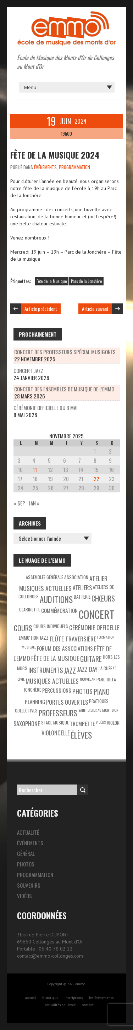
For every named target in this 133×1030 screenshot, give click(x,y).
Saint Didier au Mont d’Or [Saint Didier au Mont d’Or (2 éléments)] (98, 710)
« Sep (19, 503)
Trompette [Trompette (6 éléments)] (82, 723)
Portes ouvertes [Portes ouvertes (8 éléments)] (67, 702)
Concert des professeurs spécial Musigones (65, 352)
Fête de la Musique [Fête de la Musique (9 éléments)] (55, 658)
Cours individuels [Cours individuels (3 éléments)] (50, 626)
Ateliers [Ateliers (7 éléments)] (82, 588)
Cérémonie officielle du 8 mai (45, 408)
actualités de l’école (60, 1004)
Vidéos (24, 896)
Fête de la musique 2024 (55, 154)
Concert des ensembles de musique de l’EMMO (64, 389)
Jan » (33, 503)
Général (26, 853)
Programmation (74, 167)
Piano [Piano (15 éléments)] (102, 691)
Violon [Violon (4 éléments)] (113, 722)
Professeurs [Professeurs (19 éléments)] (58, 713)
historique (50, 997)
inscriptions (74, 997)
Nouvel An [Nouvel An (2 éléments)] (87, 679)
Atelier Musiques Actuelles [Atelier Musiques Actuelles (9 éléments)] (63, 583)
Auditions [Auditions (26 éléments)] (56, 599)
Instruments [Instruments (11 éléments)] (45, 670)
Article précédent (40, 308)
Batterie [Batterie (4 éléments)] (82, 596)
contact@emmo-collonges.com (50, 956)
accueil (30, 997)
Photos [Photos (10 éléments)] (82, 691)
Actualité (28, 832)
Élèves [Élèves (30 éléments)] (81, 735)
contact (88, 1004)
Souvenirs (28, 885)
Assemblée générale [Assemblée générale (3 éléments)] (44, 577)
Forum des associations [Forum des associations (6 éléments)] (65, 648)
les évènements (101, 997)
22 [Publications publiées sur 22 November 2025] (96, 479)
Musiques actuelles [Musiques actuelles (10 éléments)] (52, 681)
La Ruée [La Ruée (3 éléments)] (105, 668)
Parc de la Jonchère (86, 281)
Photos (25, 864)
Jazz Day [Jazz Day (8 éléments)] (87, 669)
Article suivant (95, 308)
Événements (45, 167)
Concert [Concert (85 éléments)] (96, 614)
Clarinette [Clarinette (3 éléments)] (29, 609)
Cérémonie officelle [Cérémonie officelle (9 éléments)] (94, 627)
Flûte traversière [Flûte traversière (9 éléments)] (73, 638)
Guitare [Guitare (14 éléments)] (91, 659)
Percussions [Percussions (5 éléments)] (56, 690)
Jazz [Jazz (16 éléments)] (70, 670)
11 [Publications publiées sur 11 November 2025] (35, 469)
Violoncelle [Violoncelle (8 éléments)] (55, 732)
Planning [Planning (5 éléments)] (35, 701)
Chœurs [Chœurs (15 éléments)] (103, 598)
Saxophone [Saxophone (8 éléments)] (26, 723)
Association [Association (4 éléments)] (76, 577)
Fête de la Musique (52, 281)
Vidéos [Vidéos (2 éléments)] (101, 722)
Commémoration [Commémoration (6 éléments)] (59, 610)
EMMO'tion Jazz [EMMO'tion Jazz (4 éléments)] (34, 637)
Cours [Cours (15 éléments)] (23, 628)
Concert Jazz (28, 370)
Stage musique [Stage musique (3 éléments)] (55, 722)
